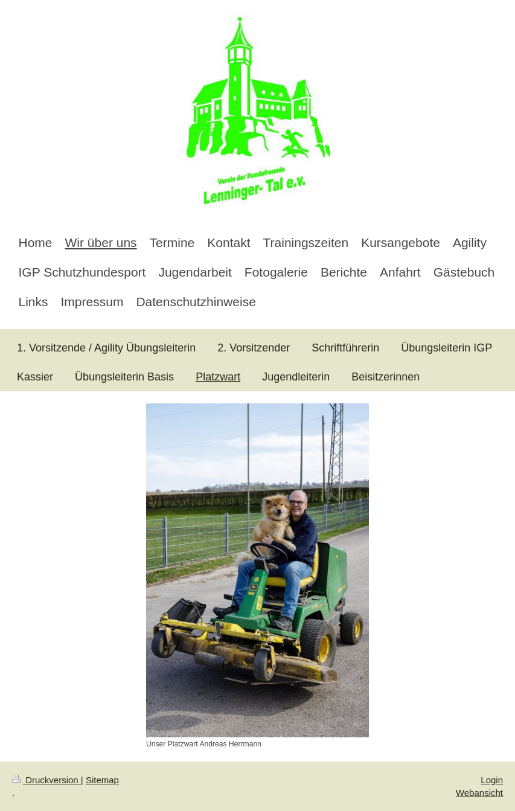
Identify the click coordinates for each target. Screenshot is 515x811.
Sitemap (102, 780)
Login (492, 780)
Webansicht (479, 792)
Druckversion (46, 780)
